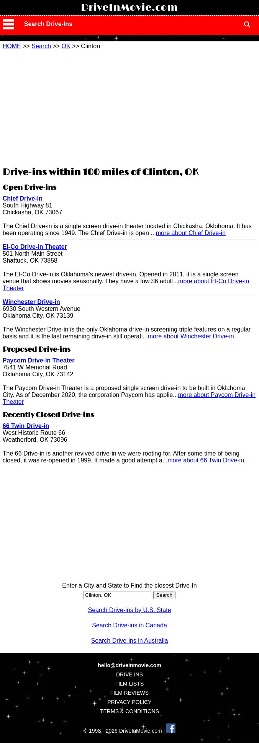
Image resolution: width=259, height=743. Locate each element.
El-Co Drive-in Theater (35, 246)
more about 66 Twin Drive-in (205, 460)
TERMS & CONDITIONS (129, 711)
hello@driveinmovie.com (129, 665)
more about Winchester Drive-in (191, 336)
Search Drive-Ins (48, 24)
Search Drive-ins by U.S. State (129, 610)
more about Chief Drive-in (191, 233)
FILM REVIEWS (129, 693)
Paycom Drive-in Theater (39, 360)
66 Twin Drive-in (26, 426)
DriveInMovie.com (129, 8)
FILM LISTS (129, 684)
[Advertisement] (129, 107)
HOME (12, 46)
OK (66, 46)
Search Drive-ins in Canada (129, 625)
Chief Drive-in (23, 198)
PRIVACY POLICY (129, 702)
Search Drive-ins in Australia (129, 640)
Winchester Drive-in (31, 302)
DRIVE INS (129, 674)
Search (41, 46)
